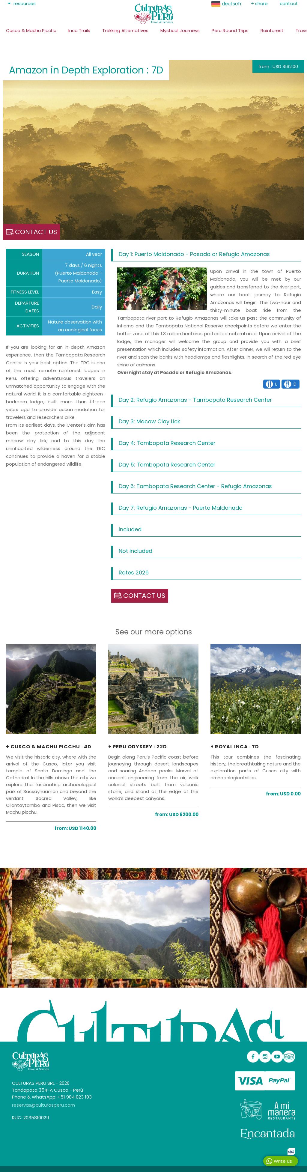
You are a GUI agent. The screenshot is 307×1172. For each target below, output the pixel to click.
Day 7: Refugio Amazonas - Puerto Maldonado (181, 507)
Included (130, 529)
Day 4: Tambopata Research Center (167, 443)
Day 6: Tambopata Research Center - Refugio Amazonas (195, 486)
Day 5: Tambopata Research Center (167, 464)
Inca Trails (79, 30)
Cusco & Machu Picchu (31, 30)
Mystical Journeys (180, 30)
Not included (135, 551)
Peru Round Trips (230, 30)
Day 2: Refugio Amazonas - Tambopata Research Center (195, 400)
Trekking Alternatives (125, 30)
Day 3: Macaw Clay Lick (149, 421)
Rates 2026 (134, 572)
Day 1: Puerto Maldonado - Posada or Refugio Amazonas (194, 254)
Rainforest (272, 30)
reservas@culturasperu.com (43, 1105)
